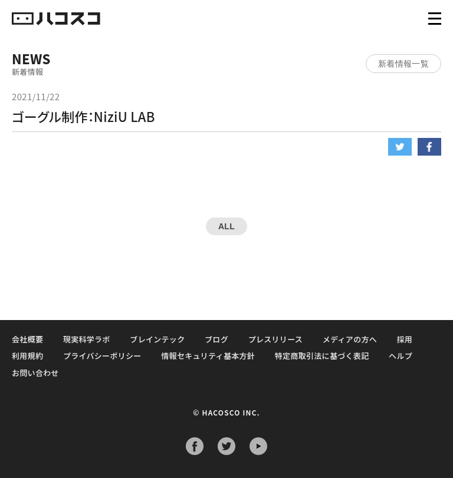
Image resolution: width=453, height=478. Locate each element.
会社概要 (27, 339)
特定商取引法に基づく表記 (322, 355)
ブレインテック (157, 339)
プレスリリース (275, 339)
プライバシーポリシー (102, 355)
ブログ (216, 339)
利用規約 (27, 355)
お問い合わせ (35, 372)
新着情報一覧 (403, 63)
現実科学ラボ (86, 339)
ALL (226, 226)
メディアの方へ (350, 339)
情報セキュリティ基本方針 (208, 355)
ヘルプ (400, 355)
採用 (405, 339)
